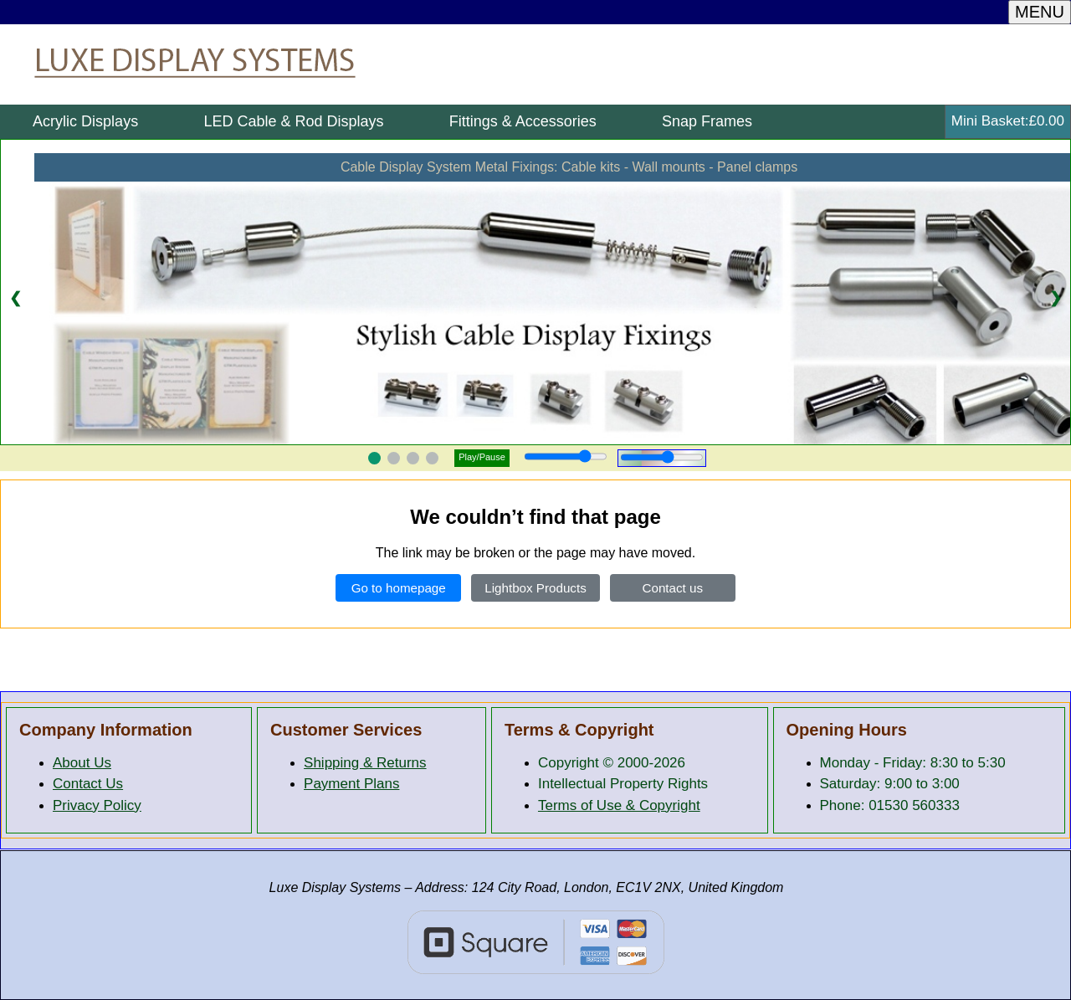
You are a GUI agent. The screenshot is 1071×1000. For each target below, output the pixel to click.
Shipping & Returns (365, 763)
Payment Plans (351, 784)
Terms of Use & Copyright (619, 805)
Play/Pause (482, 457)
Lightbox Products (535, 588)
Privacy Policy (97, 805)
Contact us (672, 588)
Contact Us (88, 784)
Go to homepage (398, 588)
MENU (1039, 12)
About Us (82, 763)
